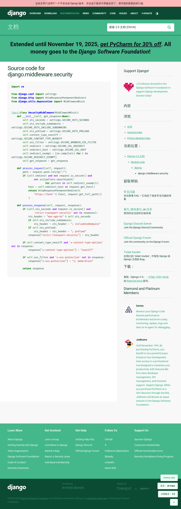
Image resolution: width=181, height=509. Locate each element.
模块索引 (136, 209)
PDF (159, 277)
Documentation (69, 13)
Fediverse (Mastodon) (117, 450)
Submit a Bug (52, 450)
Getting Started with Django (23, 445)
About (134, 13)
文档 (13, 27)
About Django (15, 439)
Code (113, 13)
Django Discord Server (137, 223)
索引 (126, 209)
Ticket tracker (132, 252)
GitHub (109, 439)
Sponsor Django (143, 439)
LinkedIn (109, 462)
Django (17, 13)
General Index (134, 132)
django (138, 167)
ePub (166, 277)
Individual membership (57, 462)
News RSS (110, 468)
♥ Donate (147, 13)
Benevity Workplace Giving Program (153, 456)
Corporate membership (147, 445)
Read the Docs (135, 280)
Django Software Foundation (23, 456)
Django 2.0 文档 (136, 156)
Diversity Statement (18, 468)
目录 (129, 126)
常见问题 (129, 192)
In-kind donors (73, 487)
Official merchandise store (148, 450)
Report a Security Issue (57, 456)
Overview (35, 13)
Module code (138, 162)
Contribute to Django (56, 445)
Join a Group (52, 439)
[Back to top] (174, 502)
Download (50, 13)
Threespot (125, 489)
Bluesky (109, 456)
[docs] (15, 112)
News (86, 13)
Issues (123, 13)
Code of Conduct (17, 462)
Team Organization (18, 450)
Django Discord (83, 445)
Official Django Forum (137, 237)
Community (99, 13)
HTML (151, 277)
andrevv (148, 489)
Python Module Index (138, 138)
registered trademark (97, 498)
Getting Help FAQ (84, 439)
